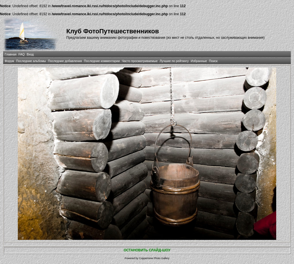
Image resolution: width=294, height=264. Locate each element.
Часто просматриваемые (140, 61)
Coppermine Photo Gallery (154, 258)
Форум (9, 61)
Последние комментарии (102, 61)
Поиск (213, 61)
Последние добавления (65, 61)
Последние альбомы (31, 61)
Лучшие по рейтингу (174, 61)
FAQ (21, 54)
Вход (30, 54)
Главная (10, 54)
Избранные (199, 61)
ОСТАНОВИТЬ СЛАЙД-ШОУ (147, 250)
